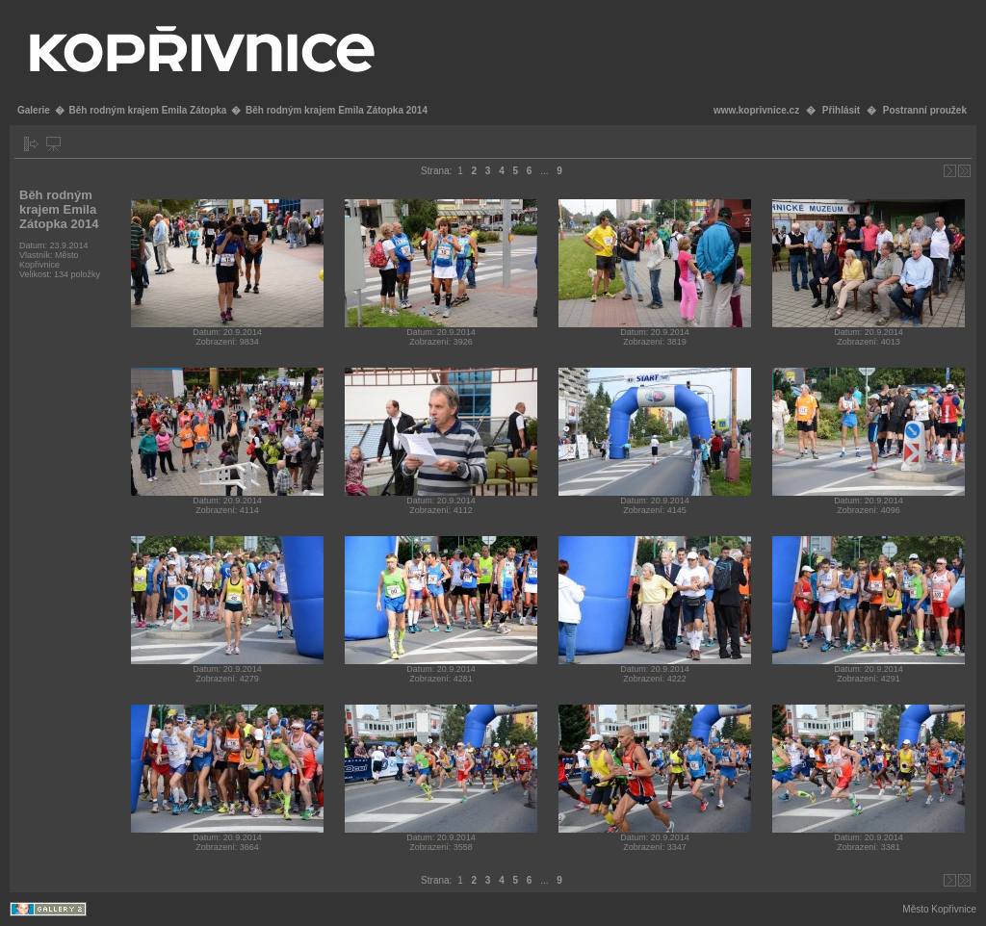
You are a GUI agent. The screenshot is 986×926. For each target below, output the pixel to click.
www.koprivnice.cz (756, 110)
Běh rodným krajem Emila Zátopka (147, 110)
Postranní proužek (925, 110)
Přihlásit (841, 110)
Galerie (33, 110)
